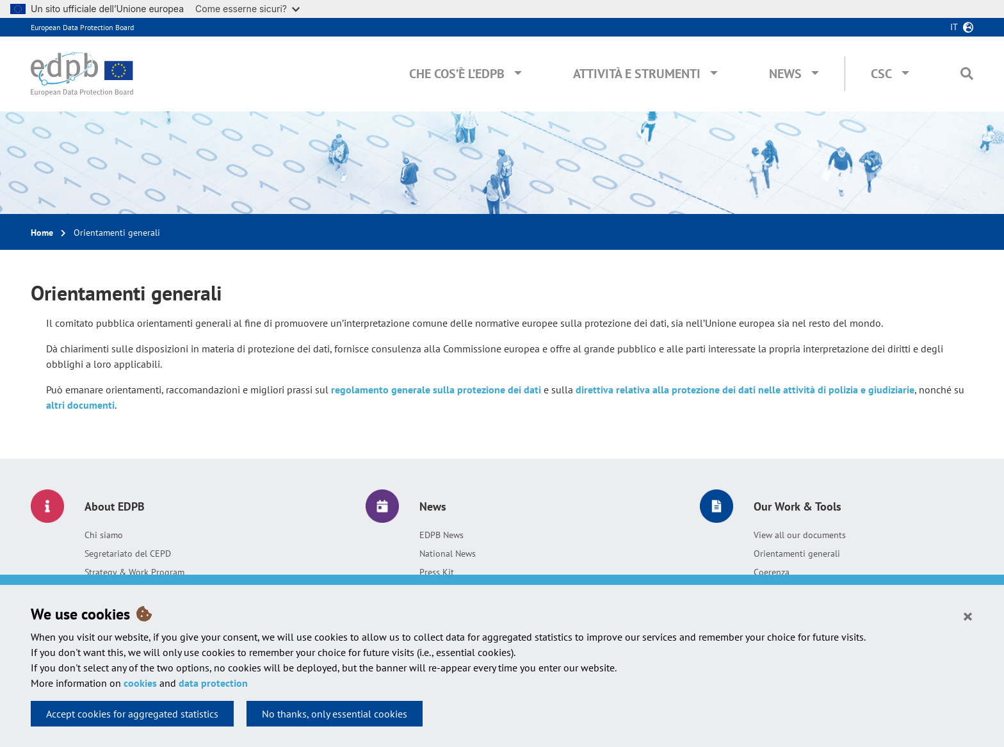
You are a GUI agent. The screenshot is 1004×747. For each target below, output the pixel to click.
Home (42, 232)
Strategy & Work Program (134, 572)
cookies (140, 683)
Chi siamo (104, 535)
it (954, 27)
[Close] (967, 615)
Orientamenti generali (797, 553)
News (785, 73)
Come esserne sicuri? (247, 8)
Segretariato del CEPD (128, 553)
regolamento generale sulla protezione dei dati (436, 389)
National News (447, 553)
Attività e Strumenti (636, 73)
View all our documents (800, 535)
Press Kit (436, 572)
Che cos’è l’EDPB (457, 73)
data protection (213, 683)
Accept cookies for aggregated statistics (132, 713)
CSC (881, 73)
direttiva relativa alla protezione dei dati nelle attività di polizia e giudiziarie (745, 389)
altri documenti (80, 404)
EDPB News (441, 535)
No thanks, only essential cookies (334, 713)
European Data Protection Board (82, 27)
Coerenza (771, 572)
